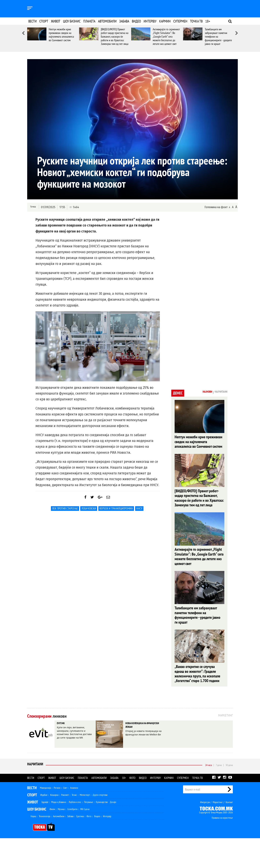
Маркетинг (218, 807)
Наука (33, 821)
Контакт (229, 807)
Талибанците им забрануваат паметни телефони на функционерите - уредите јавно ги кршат (197, 618)
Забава (124, 21)
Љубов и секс (75, 806)
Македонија (45, 792)
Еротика (80, 821)
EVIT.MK (62, 728)
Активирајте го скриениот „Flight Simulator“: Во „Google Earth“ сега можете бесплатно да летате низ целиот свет (166, 36)
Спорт (43, 21)
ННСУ (139, 511)
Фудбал (43, 799)
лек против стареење (65, 511)
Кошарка (54, 799)
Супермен (180, 21)
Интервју (150, 21)
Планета (89, 21)
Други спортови (100, 799)
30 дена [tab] (229, 769)
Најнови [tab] (202, 392)
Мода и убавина (58, 806)
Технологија (44, 821)
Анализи (74, 792)
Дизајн (113, 806)
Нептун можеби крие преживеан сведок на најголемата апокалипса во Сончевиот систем (61, 34)
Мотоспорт (85, 799)
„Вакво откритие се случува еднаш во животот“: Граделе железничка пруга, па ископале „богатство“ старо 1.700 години (197, 678)
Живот (55, 21)
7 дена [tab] (219, 769)
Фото (132, 783)
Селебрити (72, 814)
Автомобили (107, 21)
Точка (32, 207)
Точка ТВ (196, 21)
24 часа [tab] (208, 769)
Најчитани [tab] (219, 392)
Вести (32, 21)
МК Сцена (84, 814)
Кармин (165, 21)
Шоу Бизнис (36, 814)
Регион (57, 792)
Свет (65, 792)
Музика (61, 814)
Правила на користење (222, 822)
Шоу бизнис (72, 21)
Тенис (74, 799)
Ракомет (65, 799)
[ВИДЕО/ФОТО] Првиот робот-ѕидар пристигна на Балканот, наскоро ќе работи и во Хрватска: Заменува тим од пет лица (114, 36)
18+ (207, 21)
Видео (136, 21)
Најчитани (35, 769)
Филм (52, 814)
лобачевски (88, 511)
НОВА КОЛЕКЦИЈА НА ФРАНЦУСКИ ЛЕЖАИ (140, 731)
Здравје (44, 806)
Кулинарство (102, 806)
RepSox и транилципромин (116, 511)
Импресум (205, 807)
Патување (88, 806)
